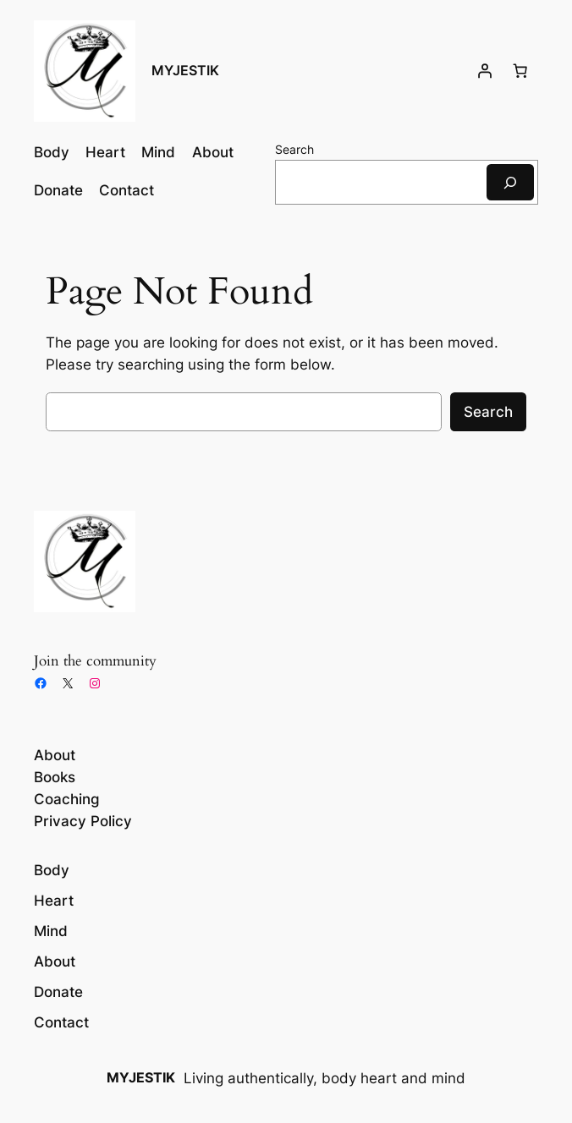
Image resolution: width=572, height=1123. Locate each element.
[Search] (510, 182)
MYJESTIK (185, 71)
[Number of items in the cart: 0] (520, 71)
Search (294, 149)
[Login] (485, 71)
